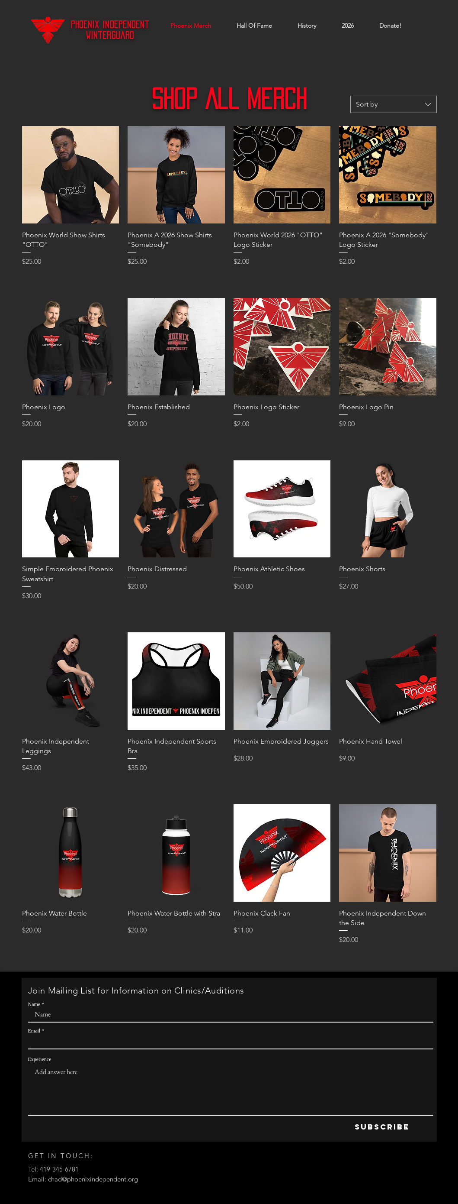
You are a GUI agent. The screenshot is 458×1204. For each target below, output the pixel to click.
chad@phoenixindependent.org (93, 1179)
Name (34, 1004)
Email (34, 1030)
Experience (39, 1059)
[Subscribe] (382, 1127)
